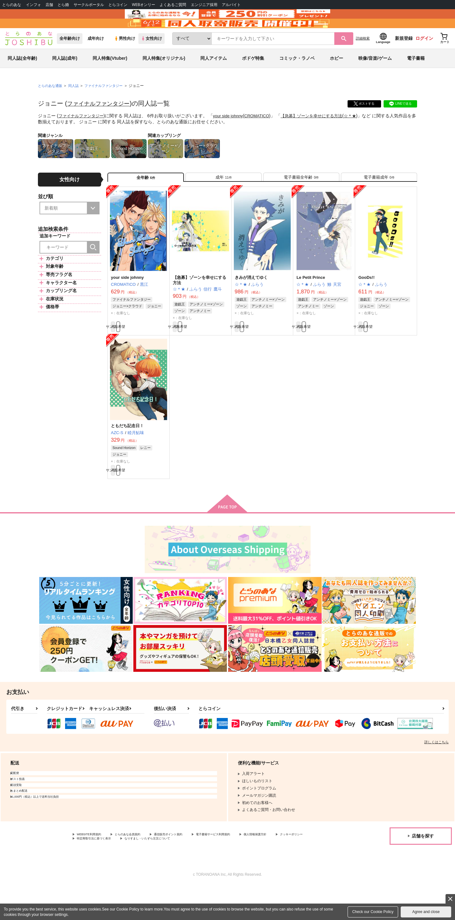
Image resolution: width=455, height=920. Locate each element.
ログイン (424, 57)
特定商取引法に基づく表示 (143, 872)
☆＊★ (362, 134)
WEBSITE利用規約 (93, 866)
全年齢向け (69, 57)
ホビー (336, 77)
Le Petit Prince (310, 302)
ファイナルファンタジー (101, 122)
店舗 (49, 4)
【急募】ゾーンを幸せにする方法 (321, 134)
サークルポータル (89, 4)
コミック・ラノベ (297, 77)
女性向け (151, 57)
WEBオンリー (143, 4)
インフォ (33, 4)
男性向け (124, 57)
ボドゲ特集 (253, 77)
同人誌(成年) (64, 77)
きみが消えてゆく (251, 302)
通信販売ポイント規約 (189, 866)
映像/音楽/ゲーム (375, 77)
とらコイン (117, 4)
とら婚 (63, 4)
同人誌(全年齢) (22, 77)
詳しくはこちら (436, 774)
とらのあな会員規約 (140, 866)
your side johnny (232, 134)
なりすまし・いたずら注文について (210, 872)
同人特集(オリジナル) (164, 77)
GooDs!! (366, 302)
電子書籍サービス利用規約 (244, 866)
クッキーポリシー (92, 872)
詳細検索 (363, 57)
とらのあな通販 (51, 104)
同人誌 (76, 104)
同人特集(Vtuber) (110, 77)
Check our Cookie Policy (373, 912)
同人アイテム (213, 77)
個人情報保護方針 (296, 866)
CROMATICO (263, 134)
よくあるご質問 (173, 4)
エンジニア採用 (204, 4)
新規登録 (404, 57)
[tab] (223, 198)
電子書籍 (416, 77)
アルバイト (231, 4)
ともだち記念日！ (127, 453)
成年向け (96, 57)
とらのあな (11, 4)
